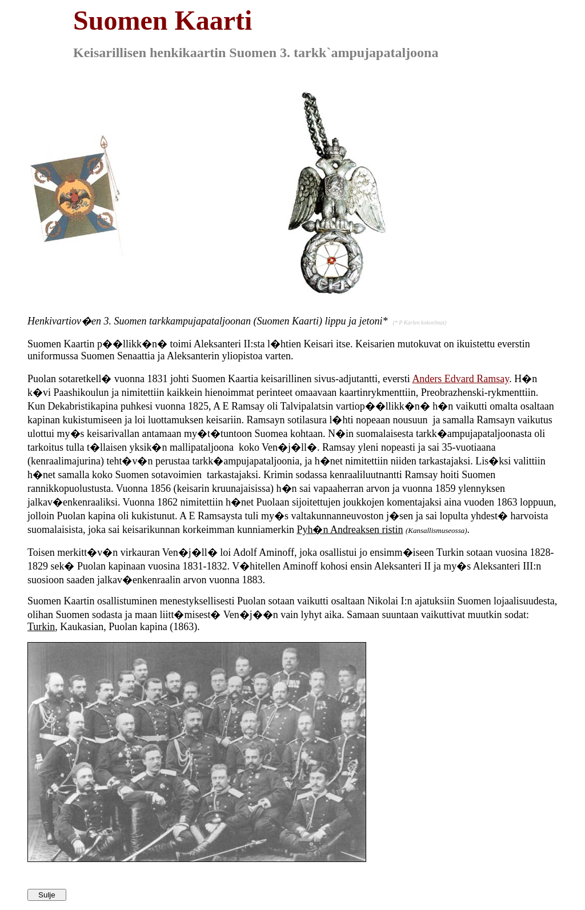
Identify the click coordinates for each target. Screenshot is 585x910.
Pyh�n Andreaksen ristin (349, 529)
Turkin (41, 626)
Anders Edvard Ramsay (460, 378)
